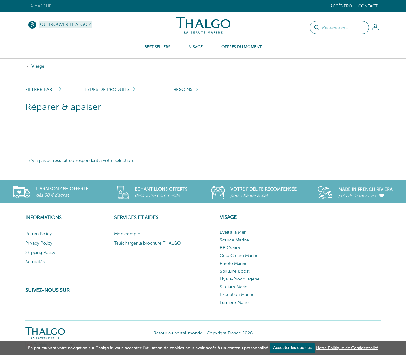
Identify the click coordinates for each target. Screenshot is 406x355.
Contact (368, 6)
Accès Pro (341, 6)
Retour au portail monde (177, 333)
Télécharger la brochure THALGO (147, 243)
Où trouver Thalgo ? (65, 24)
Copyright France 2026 (230, 333)
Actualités (35, 262)
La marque (39, 6)
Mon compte (127, 233)
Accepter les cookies (292, 347)
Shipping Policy (40, 252)
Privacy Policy (38, 243)
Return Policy (38, 233)
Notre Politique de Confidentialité (347, 347)
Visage (37, 66)
